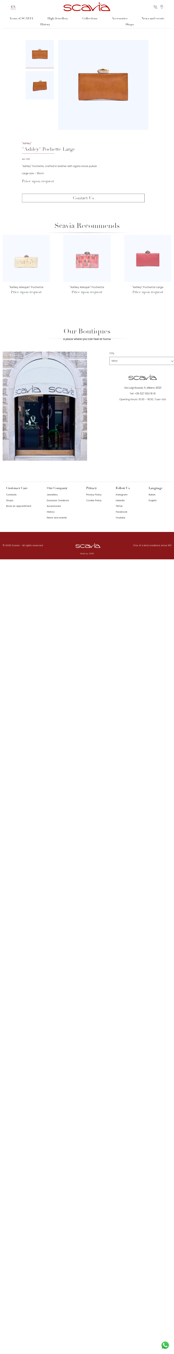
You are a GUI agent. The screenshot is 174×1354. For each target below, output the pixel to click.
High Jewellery (58, 18)
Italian (152, 494)
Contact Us (88, 198)
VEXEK (91, 553)
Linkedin (120, 500)
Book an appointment (18, 506)
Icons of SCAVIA (21, 18)
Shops (129, 24)
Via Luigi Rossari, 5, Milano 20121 (147, 388)
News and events (153, 18)
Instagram (122, 494)
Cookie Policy (94, 500)
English (153, 500)
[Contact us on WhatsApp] (165, 1345)
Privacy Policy (94, 494)
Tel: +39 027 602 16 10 (148, 393)
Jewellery (52, 494)
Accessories (119, 18)
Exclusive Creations (58, 500)
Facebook (121, 512)
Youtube (120, 517)
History (45, 24)
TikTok (119, 506)
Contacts (11, 494)
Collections (89, 18)
